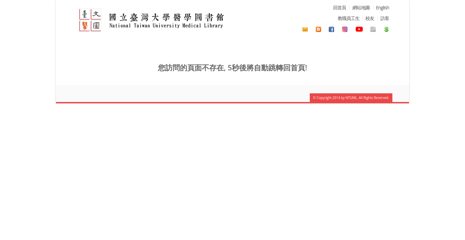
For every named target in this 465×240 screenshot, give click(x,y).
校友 (369, 18)
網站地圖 (361, 7)
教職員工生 (348, 18)
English (382, 7)
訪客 (384, 18)
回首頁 (339, 7)
